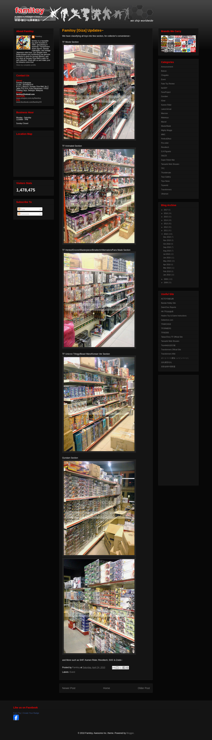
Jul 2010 (166, 254)
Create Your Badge (31, 713)
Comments (23, 214)
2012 (166, 227)
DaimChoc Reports (168, 307)
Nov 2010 (167, 240)
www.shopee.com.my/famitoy (28, 98)
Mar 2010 (167, 268)
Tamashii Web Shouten (170, 164)
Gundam (164, 96)
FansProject (165, 92)
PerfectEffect (166, 139)
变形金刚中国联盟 (168, 367)
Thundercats (166, 173)
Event (72, 672)
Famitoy (38, 36)
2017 (166, 210)
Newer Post (68, 688)
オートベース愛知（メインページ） (175, 358)
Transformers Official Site (171, 350)
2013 (166, 224)
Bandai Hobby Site (168, 303)
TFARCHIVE (166, 324)
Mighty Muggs (166, 130)
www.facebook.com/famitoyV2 (29, 102)
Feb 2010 (167, 271)
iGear (163, 101)
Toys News (165, 181)
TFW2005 (165, 333)
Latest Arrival (166, 109)
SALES (164, 156)
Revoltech (165, 147)
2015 (166, 217)
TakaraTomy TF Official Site (172, 337)
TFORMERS (166, 328)
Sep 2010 (167, 247)
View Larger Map (34, 155)
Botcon (164, 71)
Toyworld (164, 185)
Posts (21, 209)
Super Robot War (168, 160)
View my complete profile (26, 65)
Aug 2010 (167, 251)
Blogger (130, 733)
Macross (164, 113)
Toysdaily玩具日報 (168, 345)
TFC (162, 168)
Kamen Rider (166, 105)
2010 (166, 234)
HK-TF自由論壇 (167, 311)
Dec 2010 (167, 237)
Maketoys (165, 118)
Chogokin (165, 75)
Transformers (166, 190)
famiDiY (164, 88)
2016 (166, 213)
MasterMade (166, 126)
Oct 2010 (167, 244)
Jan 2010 (167, 275)
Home (106, 688)
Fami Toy (17, 713)
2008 (166, 283)
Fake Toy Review (168, 84)
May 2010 (167, 261)
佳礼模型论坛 (166, 362)
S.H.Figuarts (166, 151)
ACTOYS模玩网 (167, 299)
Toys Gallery (166, 177)
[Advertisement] (175, 429)
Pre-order (165, 143)
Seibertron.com (167, 320)
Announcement (167, 67)
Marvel (163, 122)
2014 (166, 220)
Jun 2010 (167, 258)
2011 (166, 230)
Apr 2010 (167, 265)
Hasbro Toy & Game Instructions (174, 316)
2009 (166, 279)
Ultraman (164, 194)
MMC (163, 135)
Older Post (144, 688)
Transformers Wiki (168, 354)
